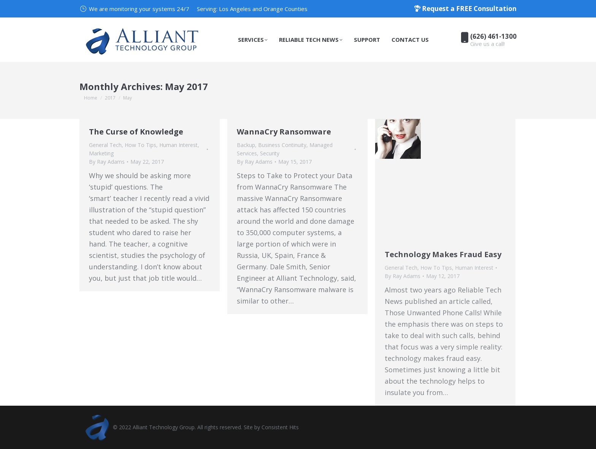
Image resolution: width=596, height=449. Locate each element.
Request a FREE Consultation (465, 8)
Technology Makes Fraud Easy (443, 254)
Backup (246, 145)
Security (269, 153)
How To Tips (140, 145)
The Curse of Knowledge (136, 131)
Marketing (101, 153)
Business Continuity (282, 145)
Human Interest (178, 145)
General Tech (105, 145)
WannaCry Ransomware (284, 131)
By (107, 161)
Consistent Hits (280, 427)
